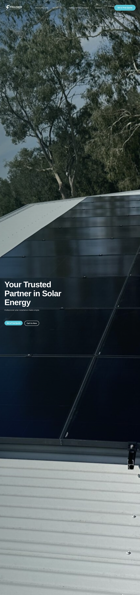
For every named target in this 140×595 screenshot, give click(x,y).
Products (98, 7)
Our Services (59, 7)
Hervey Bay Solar (43, 8)
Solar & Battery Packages (79, 7)
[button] (64, 7)
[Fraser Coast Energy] (14, 8)
